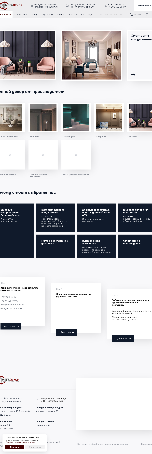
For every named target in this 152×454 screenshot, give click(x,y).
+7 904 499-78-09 (117, 7)
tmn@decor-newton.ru (46, 7)
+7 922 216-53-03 (116, 4)
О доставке (120, 338)
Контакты (9, 326)
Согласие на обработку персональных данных (102, 444)
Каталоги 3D (53, 442)
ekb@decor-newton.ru (45, 4)
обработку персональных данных (20, 442)
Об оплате (65, 332)
